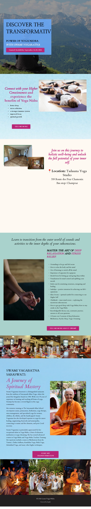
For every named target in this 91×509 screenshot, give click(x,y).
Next (86, 348)
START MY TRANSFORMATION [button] (45, 457)
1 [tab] (44, 355)
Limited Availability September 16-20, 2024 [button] (25, 50)
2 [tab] (47, 355)
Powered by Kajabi (45, 504)
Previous (5, 348)
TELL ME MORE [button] (21, 127)
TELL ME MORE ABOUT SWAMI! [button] (63, 330)
